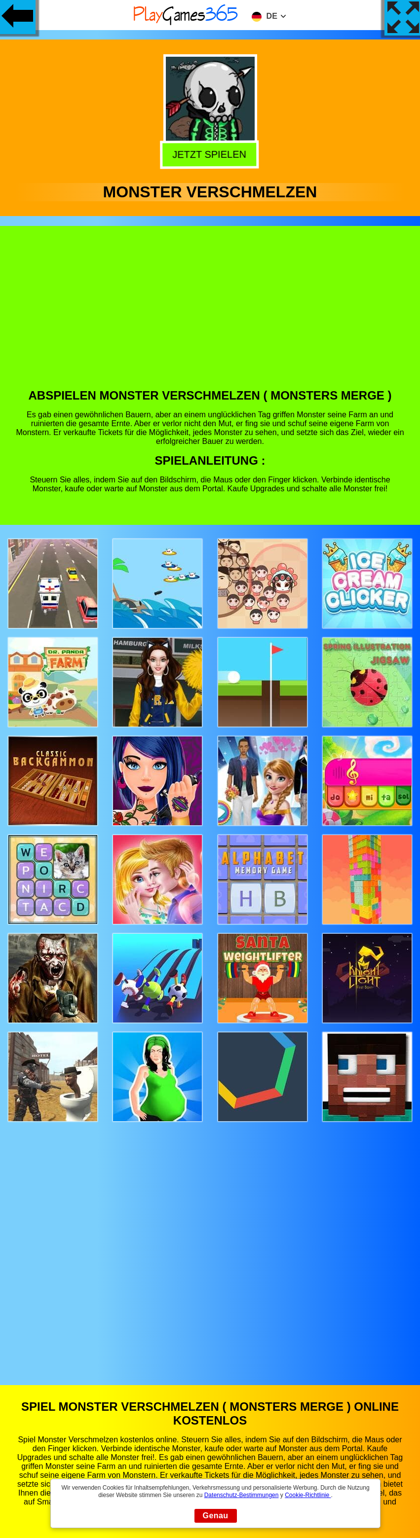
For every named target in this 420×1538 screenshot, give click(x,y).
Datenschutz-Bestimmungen (241, 1495)
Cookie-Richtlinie (308, 1495)
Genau (216, 1515)
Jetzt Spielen (210, 155)
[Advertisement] (210, 315)
